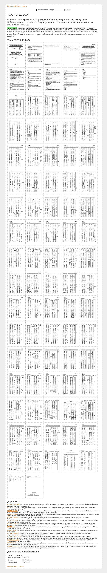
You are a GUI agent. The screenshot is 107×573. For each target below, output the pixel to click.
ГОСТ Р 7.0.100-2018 (14, 517)
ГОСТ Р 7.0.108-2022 (14, 536)
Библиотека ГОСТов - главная (17, 6)
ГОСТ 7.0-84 (11, 507)
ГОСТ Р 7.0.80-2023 (13, 524)
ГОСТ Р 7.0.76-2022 (13, 504)
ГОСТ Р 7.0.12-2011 (13, 546)
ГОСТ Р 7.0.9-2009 (13, 533)
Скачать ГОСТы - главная (15, 566)
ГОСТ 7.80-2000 (12, 520)
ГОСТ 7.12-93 (11, 543)
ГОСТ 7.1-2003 (12, 514)
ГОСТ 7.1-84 (11, 527)
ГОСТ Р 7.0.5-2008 (13, 540)
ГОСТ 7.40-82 (11, 530)
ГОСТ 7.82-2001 (12, 511)
